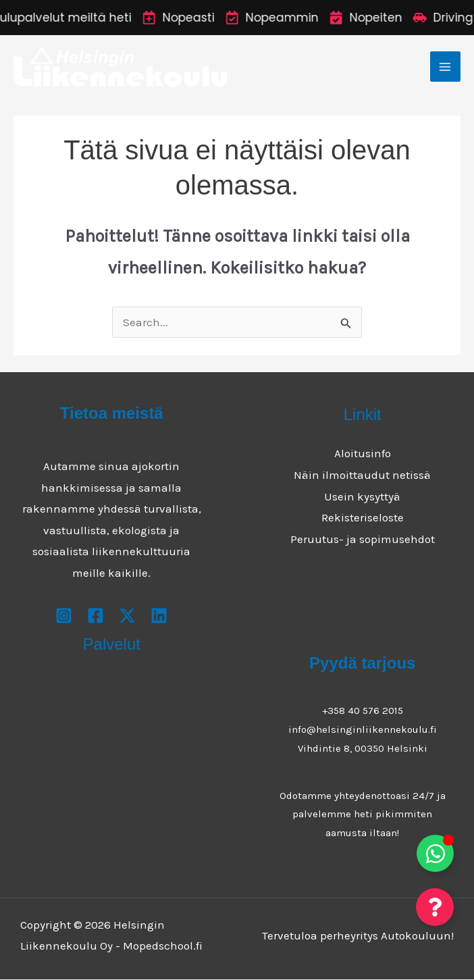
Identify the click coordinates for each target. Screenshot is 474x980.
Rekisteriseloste (362, 518)
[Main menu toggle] (445, 66)
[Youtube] (159, 616)
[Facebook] (95, 616)
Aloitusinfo (362, 454)
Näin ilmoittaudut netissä (362, 475)
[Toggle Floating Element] (435, 853)
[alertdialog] (237, 17)
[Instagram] (63, 616)
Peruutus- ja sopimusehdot (362, 539)
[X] (127, 616)
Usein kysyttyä (362, 496)
